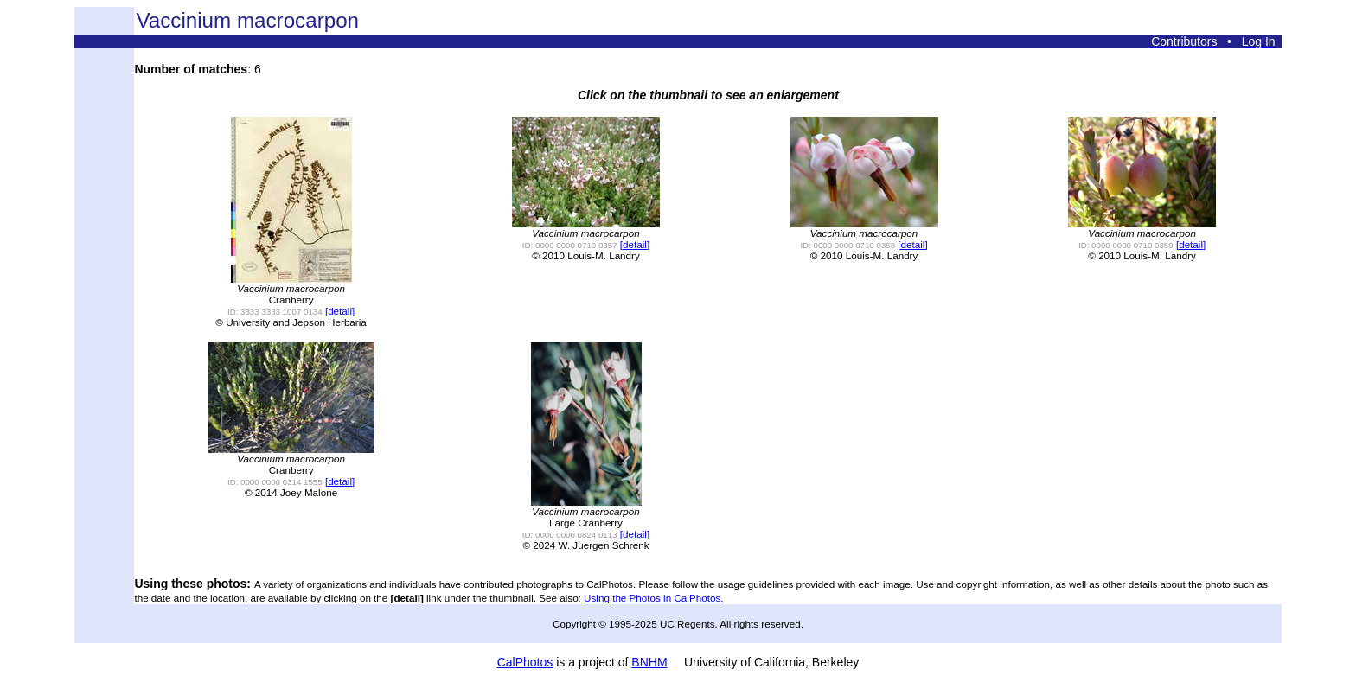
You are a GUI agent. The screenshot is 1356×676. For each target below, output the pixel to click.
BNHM (649, 662)
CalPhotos (525, 662)
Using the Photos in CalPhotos (652, 597)
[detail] (340, 310)
